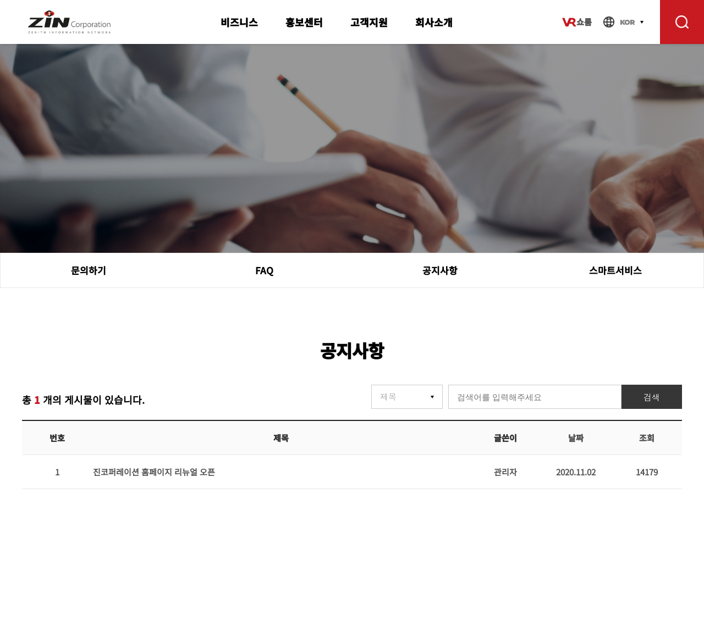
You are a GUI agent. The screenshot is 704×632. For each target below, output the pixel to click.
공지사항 (440, 270)
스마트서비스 (615, 270)
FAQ (264, 270)
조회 (646, 437)
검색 (652, 397)
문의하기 (88, 270)
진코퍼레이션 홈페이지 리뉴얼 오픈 (154, 472)
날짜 (576, 437)
